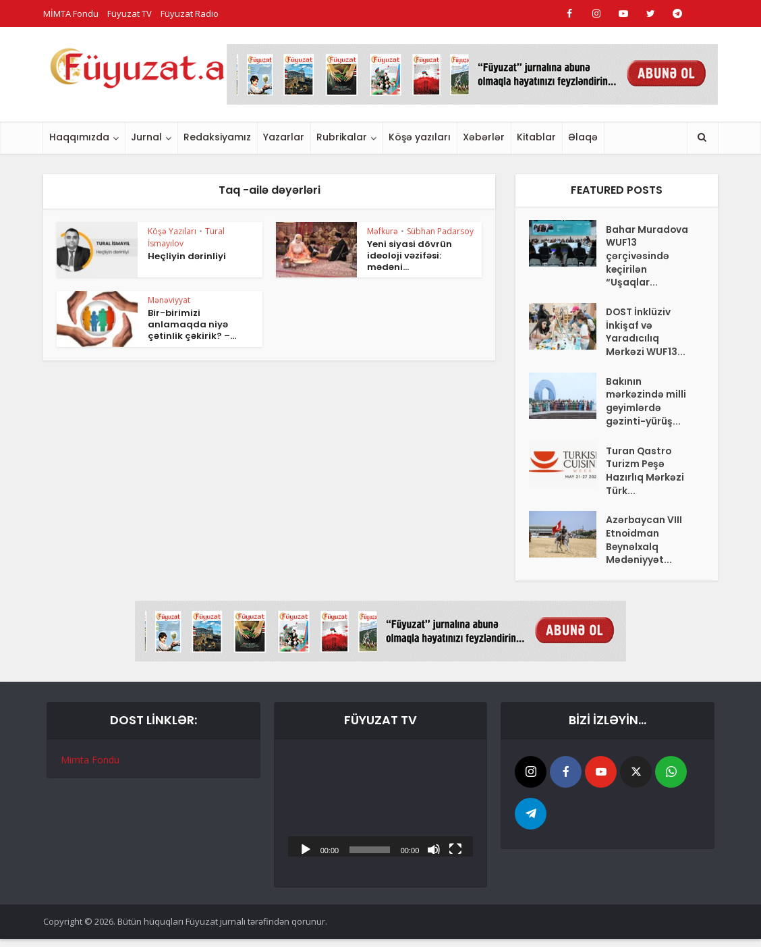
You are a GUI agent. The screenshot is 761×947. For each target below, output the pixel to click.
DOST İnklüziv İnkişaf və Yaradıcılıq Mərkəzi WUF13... (645, 335)
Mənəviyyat (169, 300)
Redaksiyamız (217, 137)
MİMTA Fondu (70, 13)
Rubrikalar (341, 137)
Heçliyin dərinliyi (187, 256)
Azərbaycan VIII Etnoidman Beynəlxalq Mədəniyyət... (644, 547)
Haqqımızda (79, 137)
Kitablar (536, 137)
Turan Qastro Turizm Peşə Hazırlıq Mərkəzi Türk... (645, 477)
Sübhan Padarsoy (440, 231)
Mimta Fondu (90, 767)
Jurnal (146, 137)
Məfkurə (382, 231)
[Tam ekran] (455, 855)
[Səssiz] (434, 855)
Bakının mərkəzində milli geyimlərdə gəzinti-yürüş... (646, 406)
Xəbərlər (484, 137)
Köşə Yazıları (172, 231)
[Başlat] (305, 855)
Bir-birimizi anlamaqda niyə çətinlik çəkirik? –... (192, 324)
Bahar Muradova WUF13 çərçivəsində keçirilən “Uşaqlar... (647, 257)
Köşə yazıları (420, 137)
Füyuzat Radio (190, 13)
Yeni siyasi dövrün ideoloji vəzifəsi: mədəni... (409, 255)
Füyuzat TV (129, 13)
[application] (381, 812)
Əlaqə (583, 137)
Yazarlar (283, 137)
